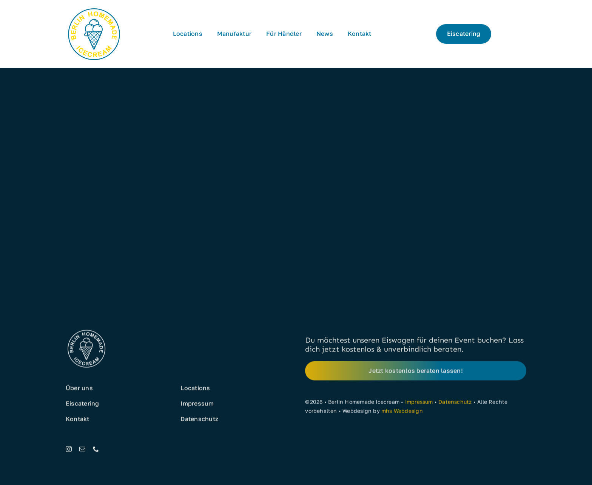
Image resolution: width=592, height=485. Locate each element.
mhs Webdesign (402, 412)
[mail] (82, 450)
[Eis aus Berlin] (94, 8)
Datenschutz (455, 403)
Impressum (419, 403)
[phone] (96, 450)
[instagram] (69, 450)
